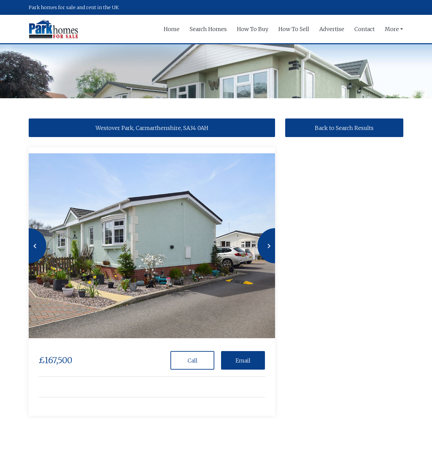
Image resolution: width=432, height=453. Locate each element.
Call (192, 360)
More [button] (392, 29)
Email (243, 360)
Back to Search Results (344, 128)
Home (172, 29)
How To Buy (252, 29)
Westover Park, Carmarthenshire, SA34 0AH (152, 128)
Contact (364, 29)
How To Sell (293, 29)
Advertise (331, 29)
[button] (28, 245)
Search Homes (208, 29)
